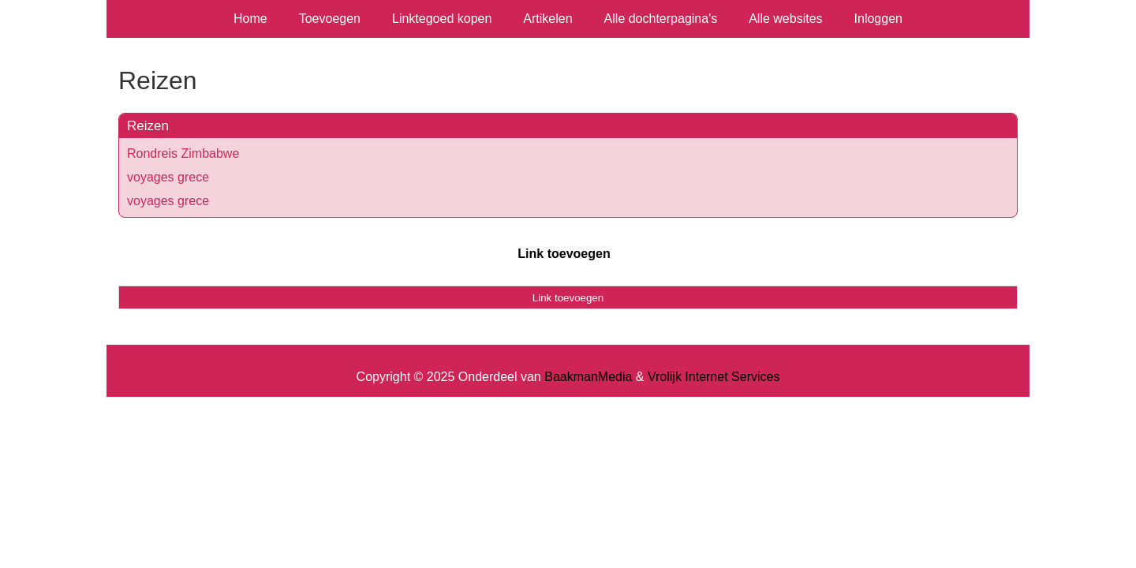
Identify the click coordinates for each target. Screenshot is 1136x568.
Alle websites (785, 18)
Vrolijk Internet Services (713, 376)
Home (250, 18)
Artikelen (547, 18)
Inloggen (878, 18)
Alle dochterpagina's (661, 18)
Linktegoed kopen (441, 18)
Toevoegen (330, 18)
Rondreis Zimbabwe (183, 153)
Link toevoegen (564, 253)
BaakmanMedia (588, 376)
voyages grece (168, 177)
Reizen (148, 125)
